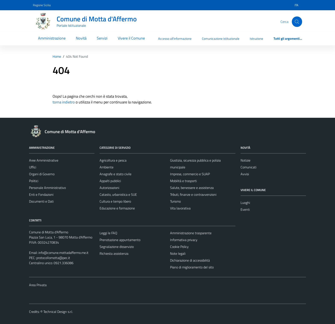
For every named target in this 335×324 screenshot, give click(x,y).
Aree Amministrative (43, 160)
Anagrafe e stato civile (115, 174)
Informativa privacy (183, 239)
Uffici (32, 167)
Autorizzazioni (109, 187)
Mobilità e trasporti (183, 180)
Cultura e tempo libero (115, 201)
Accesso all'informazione (175, 38)
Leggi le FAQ (108, 233)
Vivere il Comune (131, 38)
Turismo (175, 201)
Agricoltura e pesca (113, 160)
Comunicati (248, 167)
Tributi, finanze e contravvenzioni (193, 194)
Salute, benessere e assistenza (192, 187)
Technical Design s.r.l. (58, 311)
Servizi (102, 38)
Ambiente (106, 167)
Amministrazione (52, 38)
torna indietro (64, 102)
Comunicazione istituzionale (220, 38)
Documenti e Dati (41, 201)
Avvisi (245, 174)
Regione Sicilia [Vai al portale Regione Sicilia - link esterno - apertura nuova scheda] (42, 5)
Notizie (245, 160)
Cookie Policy (179, 246)
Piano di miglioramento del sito (192, 267)
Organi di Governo (41, 174)
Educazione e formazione (117, 208)
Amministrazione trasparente (191, 233)
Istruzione (256, 38)
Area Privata (38, 284)
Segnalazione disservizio (117, 246)
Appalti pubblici (110, 180)
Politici (33, 180)
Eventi (245, 209)
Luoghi (245, 202)
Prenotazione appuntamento (120, 239)
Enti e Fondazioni (41, 194)
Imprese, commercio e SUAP (190, 174)
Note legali (177, 253)
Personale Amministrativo (47, 187)
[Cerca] (297, 21)
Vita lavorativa (180, 208)
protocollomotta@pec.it (53, 257)
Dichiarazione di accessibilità (190, 260)
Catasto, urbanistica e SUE (118, 194)
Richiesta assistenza (114, 253)
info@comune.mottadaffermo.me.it (63, 252)
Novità (81, 38)
